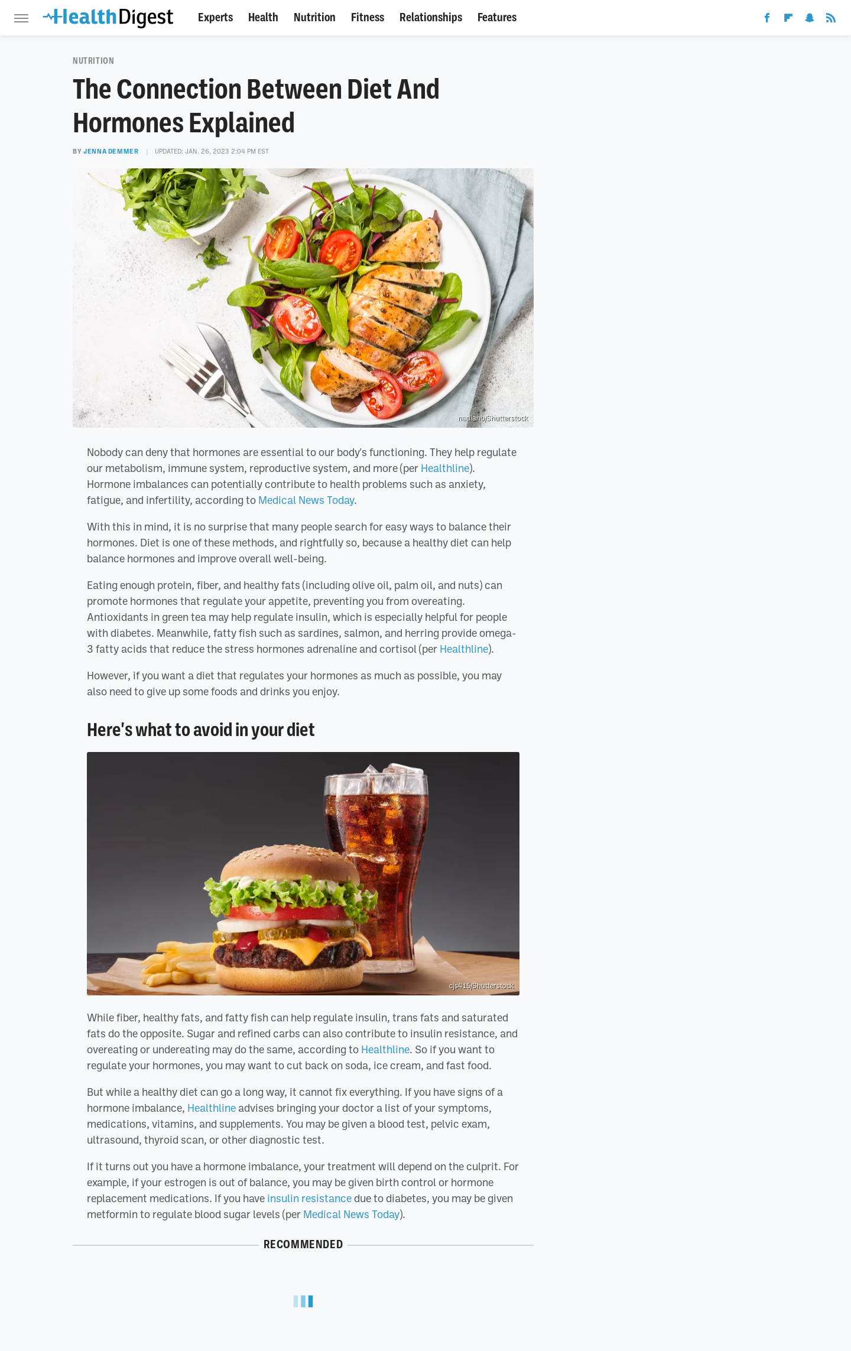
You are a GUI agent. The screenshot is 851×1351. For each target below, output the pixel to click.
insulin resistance (309, 1198)
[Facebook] (767, 20)
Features (497, 17)
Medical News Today (306, 499)
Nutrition (315, 17)
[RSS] (831, 20)
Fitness (367, 17)
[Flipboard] (788, 20)
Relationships (430, 17)
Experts (215, 17)
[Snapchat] (810, 20)
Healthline (445, 467)
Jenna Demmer (110, 151)
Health (263, 17)
